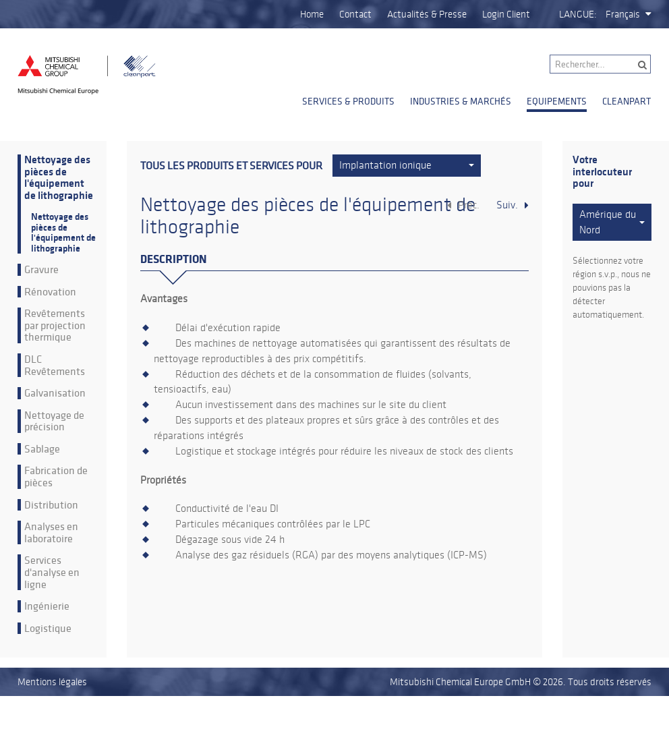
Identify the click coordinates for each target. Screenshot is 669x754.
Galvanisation (55, 393)
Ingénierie (46, 606)
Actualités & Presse (427, 14)
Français (623, 14)
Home (312, 14)
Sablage (42, 449)
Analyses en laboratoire (51, 532)
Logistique (47, 628)
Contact (355, 14)
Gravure (41, 270)
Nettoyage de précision (54, 421)
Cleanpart (626, 101)
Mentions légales (52, 681)
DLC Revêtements (54, 365)
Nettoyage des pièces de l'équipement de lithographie (58, 178)
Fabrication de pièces (56, 476)
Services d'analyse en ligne (52, 572)
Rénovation (50, 292)
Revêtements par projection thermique (55, 325)
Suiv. (507, 205)
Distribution (51, 505)
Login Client (506, 14)
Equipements (557, 101)
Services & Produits (348, 101)
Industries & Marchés (460, 101)
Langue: (578, 14)
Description (173, 259)
